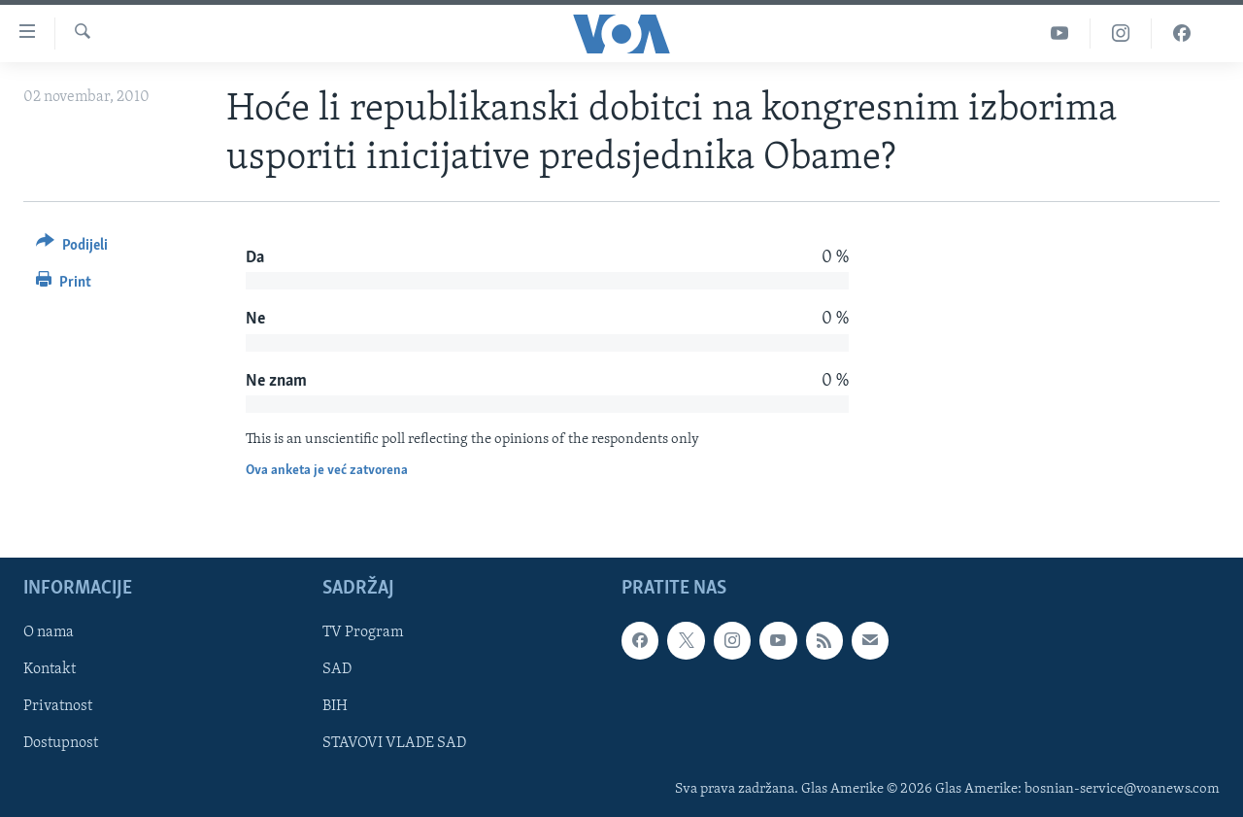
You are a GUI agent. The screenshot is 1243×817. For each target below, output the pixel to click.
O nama (48, 632)
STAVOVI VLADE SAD (394, 743)
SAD (337, 669)
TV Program (362, 632)
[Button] (72, 248)
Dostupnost (60, 743)
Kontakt (49, 669)
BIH (335, 706)
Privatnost (57, 706)
